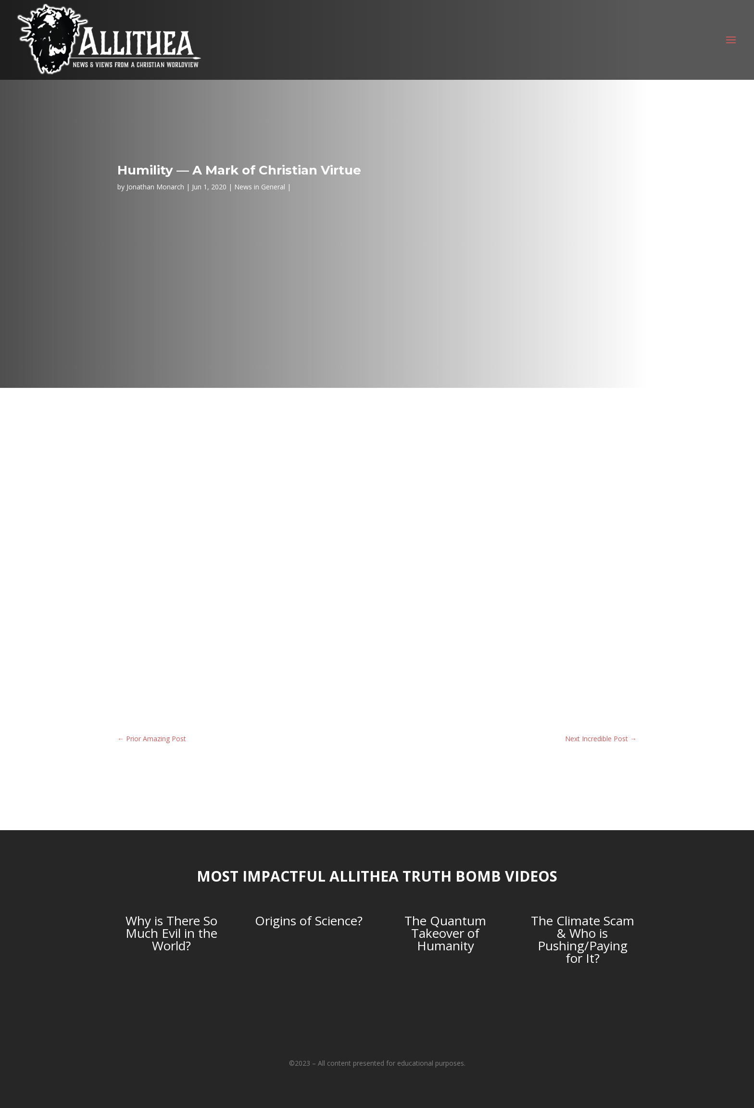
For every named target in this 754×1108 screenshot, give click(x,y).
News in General (259, 186)
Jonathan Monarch (155, 186)
